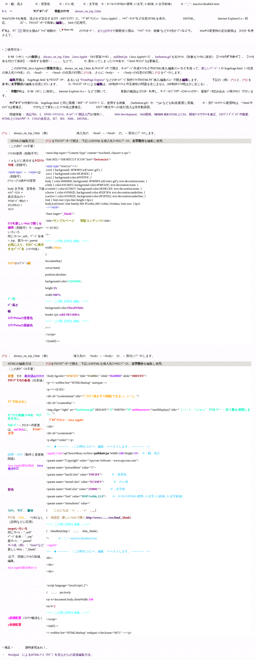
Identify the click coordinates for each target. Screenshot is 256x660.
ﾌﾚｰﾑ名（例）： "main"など (26, 545)
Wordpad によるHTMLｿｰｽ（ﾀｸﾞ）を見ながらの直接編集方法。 (51, 654)
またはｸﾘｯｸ (104, 31)
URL (21, 517)
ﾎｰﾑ (4, 11)
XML (70, 118)
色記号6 (31, 114)
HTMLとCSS (177, 114)
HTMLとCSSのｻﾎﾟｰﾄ (15, 118)
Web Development (125, 114)
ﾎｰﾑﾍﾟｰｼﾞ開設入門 (78, 114)
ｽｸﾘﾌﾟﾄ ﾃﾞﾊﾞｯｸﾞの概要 (233, 114)
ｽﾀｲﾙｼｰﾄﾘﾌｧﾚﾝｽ (54, 114)
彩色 (11, 489)
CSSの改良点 (41, 118)
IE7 (55, 118)
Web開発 (145, 114)
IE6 (62, 118)
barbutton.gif (162, 57)
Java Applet (80, 57)
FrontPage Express (92, 80)
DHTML (82, 118)
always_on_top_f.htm (88, 11)
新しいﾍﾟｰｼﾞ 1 (210, 68)
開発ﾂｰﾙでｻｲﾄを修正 (202, 114)
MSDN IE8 (161, 114)
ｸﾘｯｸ (25, 425)
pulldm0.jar (121, 57)
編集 (59, 23)
